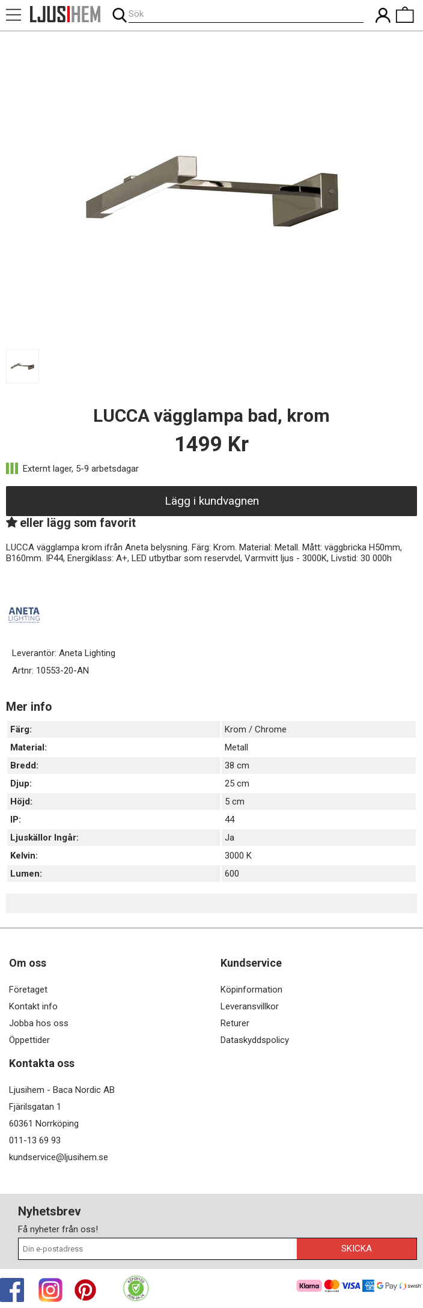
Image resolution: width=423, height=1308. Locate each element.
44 (229, 819)
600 (232, 873)
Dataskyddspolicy (255, 1040)
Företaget (28, 989)
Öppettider (29, 1040)
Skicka (356, 1248)
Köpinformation (251, 989)
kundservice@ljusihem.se (58, 1157)
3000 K (238, 855)
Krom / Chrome (256, 729)
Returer (235, 1023)
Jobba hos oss (38, 1023)
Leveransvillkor (250, 1006)
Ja (229, 837)
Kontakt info (33, 1006)
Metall (236, 747)
